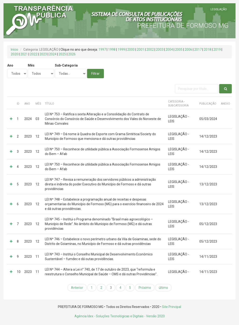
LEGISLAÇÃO (219, 9)
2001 (140, 49)
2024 (52, 54)
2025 (62, 54)
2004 (169, 49)
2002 (150, 49)
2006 (188, 49)
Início (14, 49)
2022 (33, 54)
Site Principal (171, 307)
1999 (121, 49)
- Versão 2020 (154, 316)
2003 (159, 49)
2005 (179, 49)
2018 (207, 49)
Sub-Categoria (66, 65)
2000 (131, 49)
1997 (102, 49)
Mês (31, 65)
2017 (198, 49)
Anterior (77, 288)
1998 (112, 49)
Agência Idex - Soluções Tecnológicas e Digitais (109, 316)
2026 (72, 54)
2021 (24, 54)
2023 (43, 54)
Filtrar (95, 73)
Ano (10, 65)
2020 (14, 54)
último (163, 288)
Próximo (145, 288)
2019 (217, 49)
